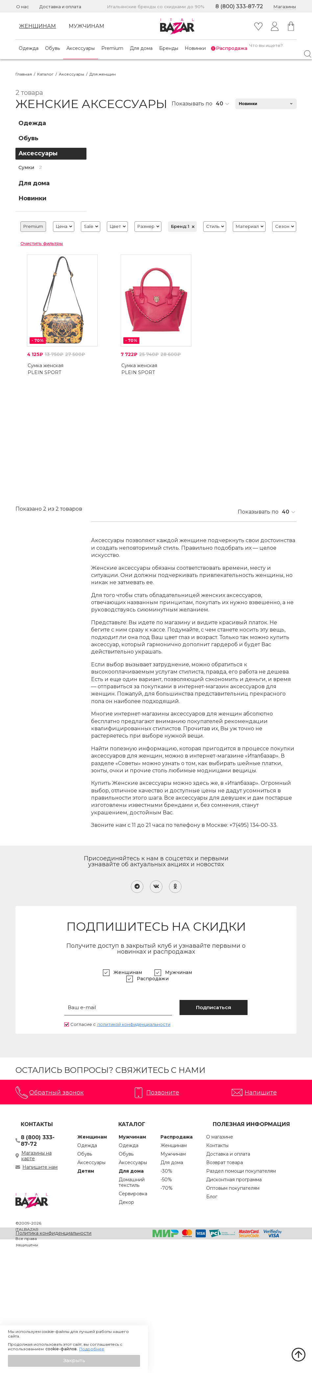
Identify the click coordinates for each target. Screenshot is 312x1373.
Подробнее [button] (91, 1349)
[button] (74, 1361)
